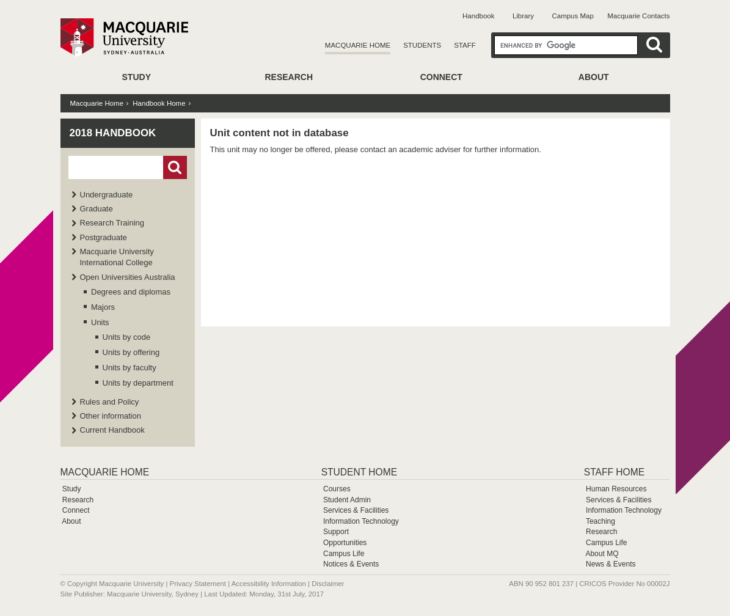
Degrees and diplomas (130, 291)
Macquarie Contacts (638, 16)
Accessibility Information (269, 583)
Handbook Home (159, 103)
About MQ (601, 553)
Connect (441, 77)
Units (100, 322)
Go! (175, 167)
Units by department (138, 382)
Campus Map (572, 16)
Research (289, 77)
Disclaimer (328, 583)
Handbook (478, 16)
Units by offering (131, 352)
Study (136, 77)
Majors (103, 307)
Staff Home (614, 472)
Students (422, 45)
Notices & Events (351, 564)
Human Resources (616, 489)
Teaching (600, 521)
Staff (465, 45)
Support (336, 531)
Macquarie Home (357, 45)
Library (523, 16)
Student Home (359, 472)
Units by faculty (129, 367)
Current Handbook (112, 430)
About (594, 77)
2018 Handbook (113, 133)
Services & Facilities (356, 510)
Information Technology (361, 521)
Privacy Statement (198, 583)
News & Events (610, 564)
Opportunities (345, 542)
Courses (337, 489)
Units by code (127, 337)
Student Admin (347, 500)
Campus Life (343, 553)
